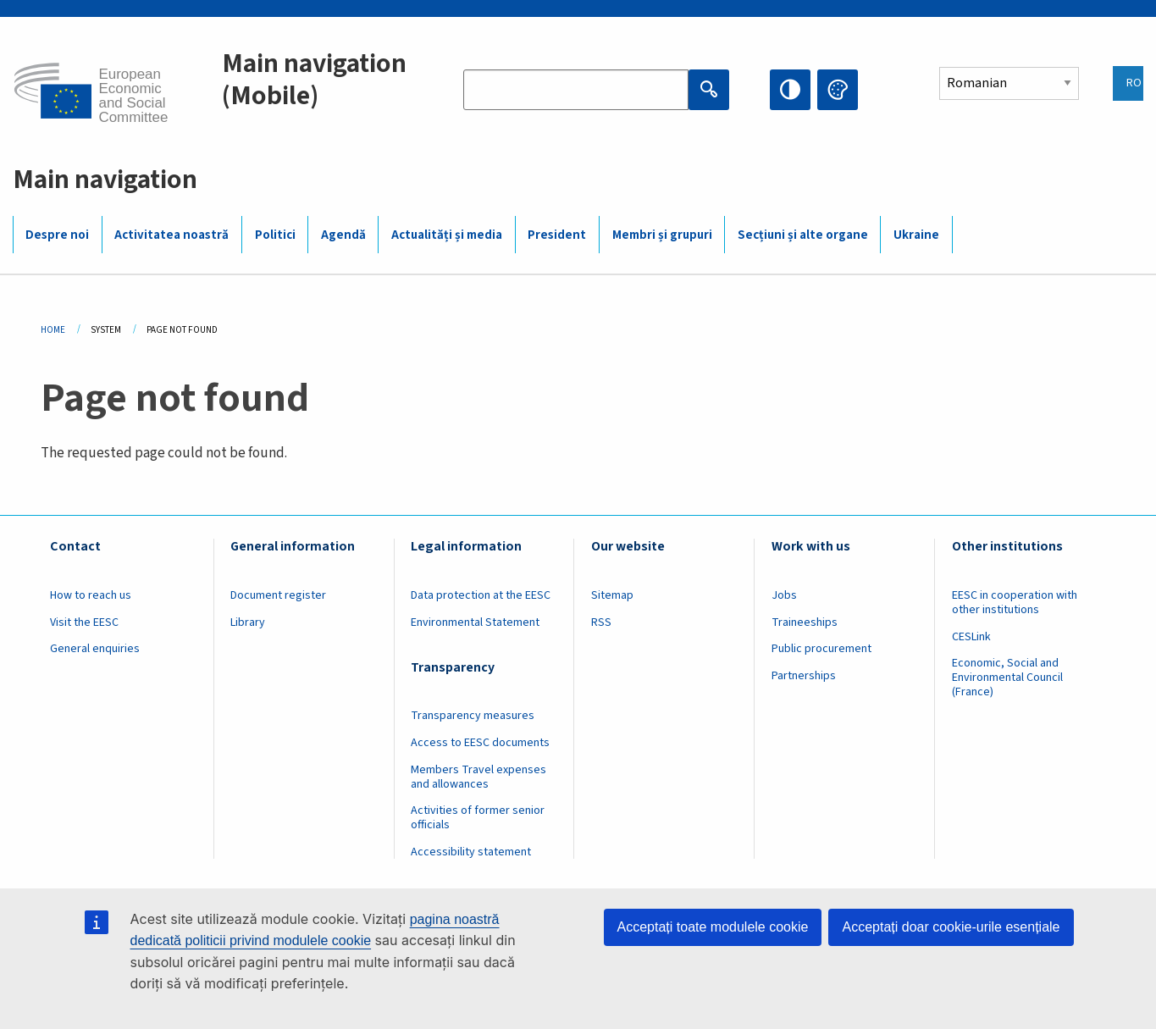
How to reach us (90, 595)
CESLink (971, 636)
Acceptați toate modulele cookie (713, 927)
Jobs (784, 595)
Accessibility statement (471, 852)
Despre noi (57, 235)
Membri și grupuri (662, 235)
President (557, 235)
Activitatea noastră (171, 235)
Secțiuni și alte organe (803, 235)
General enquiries (95, 648)
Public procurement (821, 648)
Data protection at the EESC (480, 595)
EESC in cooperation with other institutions (1014, 602)
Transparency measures (472, 715)
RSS (601, 622)
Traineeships (805, 622)
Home (53, 330)
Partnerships (804, 675)
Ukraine (916, 235)
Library (247, 622)
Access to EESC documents (480, 742)
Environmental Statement (475, 622)
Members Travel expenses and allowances (478, 777)
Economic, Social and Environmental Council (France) (1007, 677)
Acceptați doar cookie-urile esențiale (950, 927)
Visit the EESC (84, 622)
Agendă (343, 235)
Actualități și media (446, 235)
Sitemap (612, 595)
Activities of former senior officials (478, 817)
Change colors (837, 89)
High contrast (790, 89)
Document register (278, 595)
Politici (275, 235)
